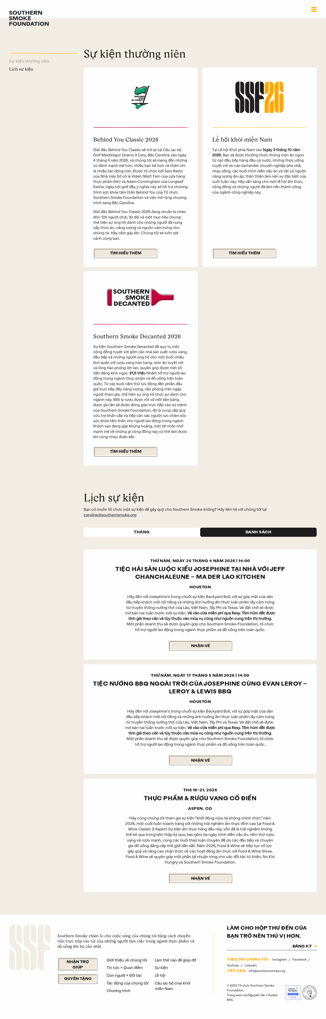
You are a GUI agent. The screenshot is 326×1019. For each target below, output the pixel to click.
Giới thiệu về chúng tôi (127, 966)
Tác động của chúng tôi (127, 989)
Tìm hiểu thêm (125, 253)
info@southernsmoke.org (267, 978)
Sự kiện (161, 974)
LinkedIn (251, 972)
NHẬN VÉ (200, 885)
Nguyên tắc (256, 1001)
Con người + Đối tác (124, 982)
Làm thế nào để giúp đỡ (175, 966)
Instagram (279, 966)
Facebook (299, 966)
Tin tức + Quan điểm (125, 974)
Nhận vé (200, 653)
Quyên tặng (78, 986)
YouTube (233, 972)
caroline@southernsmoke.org (110, 521)
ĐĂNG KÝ (302, 953)
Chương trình (118, 997)
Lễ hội (160, 982)
